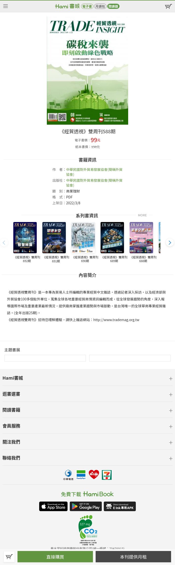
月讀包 (100, 6)
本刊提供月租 (133, 556)
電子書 (87, 6)
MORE (142, 214)
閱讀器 (113, 6)
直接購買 (55, 556)
